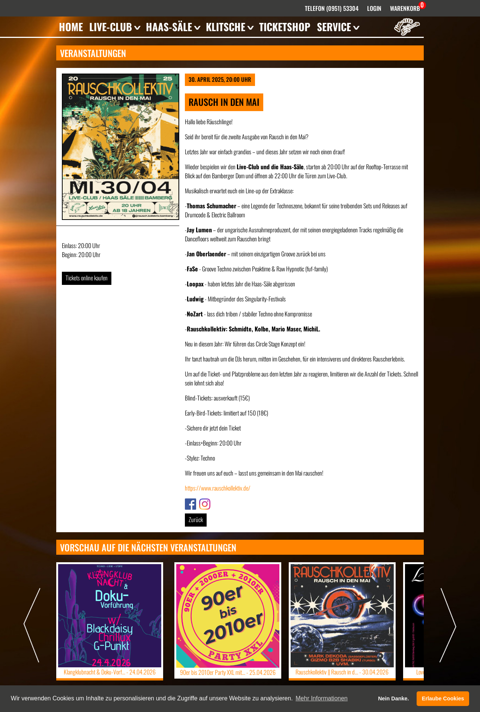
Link (189, 502)
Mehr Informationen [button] (322, 698)
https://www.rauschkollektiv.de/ (217, 487)
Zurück (196, 519)
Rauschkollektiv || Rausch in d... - (342, 671)
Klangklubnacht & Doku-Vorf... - (110, 671)
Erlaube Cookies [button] (443, 698)
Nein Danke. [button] (393, 698)
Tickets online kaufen (87, 277)
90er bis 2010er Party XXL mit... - (228, 672)
